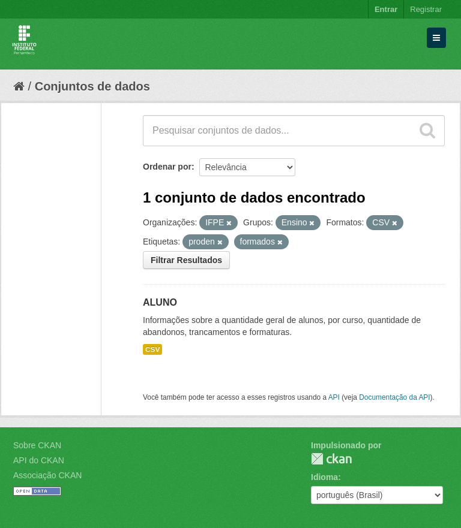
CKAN (331, 458)
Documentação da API (394, 397)
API (334, 397)
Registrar (426, 9)
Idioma (324, 477)
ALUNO (160, 302)
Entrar (386, 9)
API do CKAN (38, 460)
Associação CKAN (47, 475)
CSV (152, 349)
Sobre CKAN (37, 445)
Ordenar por (167, 166)
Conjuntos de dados (92, 86)
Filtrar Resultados (186, 260)
